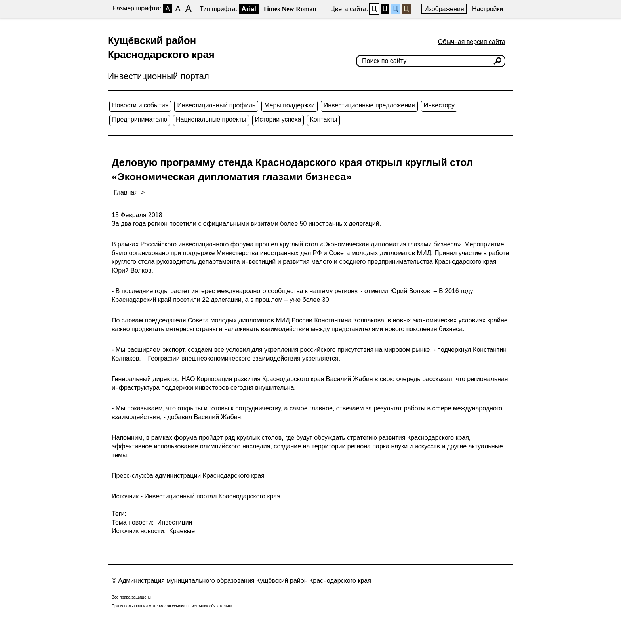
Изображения (444, 9)
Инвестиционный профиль (216, 105)
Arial (249, 9)
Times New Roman (289, 9)
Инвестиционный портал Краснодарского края (212, 496)
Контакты (323, 119)
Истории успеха (278, 119)
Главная (126, 192)
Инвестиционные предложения (369, 105)
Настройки (487, 9)
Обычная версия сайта (471, 41)
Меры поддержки (289, 105)
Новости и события (140, 105)
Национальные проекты (211, 119)
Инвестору (439, 105)
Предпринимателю (139, 119)
